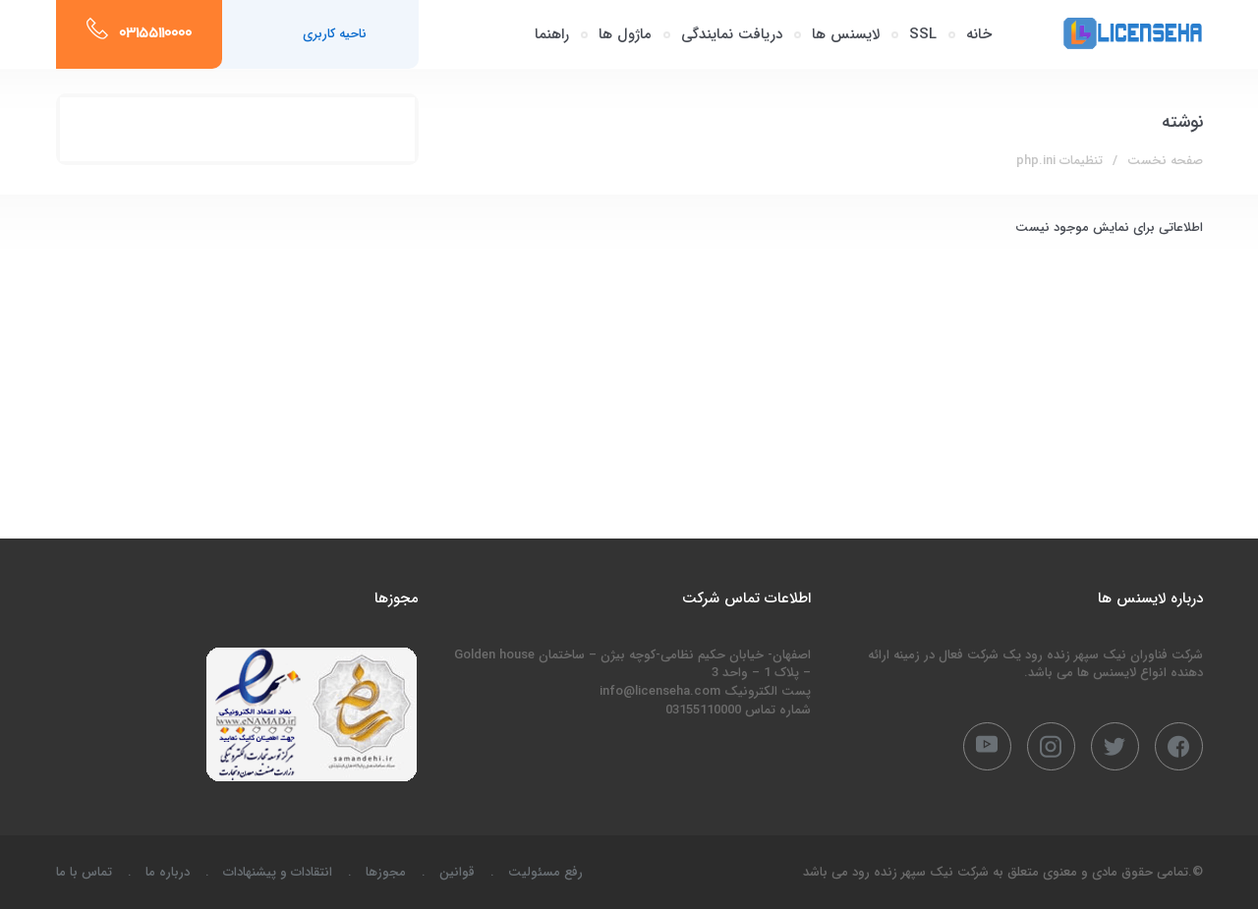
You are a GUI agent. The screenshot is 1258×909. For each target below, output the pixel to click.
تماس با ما (84, 872)
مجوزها (386, 872)
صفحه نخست (1165, 160)
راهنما (552, 34)
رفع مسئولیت (545, 872)
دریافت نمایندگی (731, 34)
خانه (979, 34)
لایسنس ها (846, 34)
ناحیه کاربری (335, 34)
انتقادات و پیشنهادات (277, 872)
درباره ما (167, 872)
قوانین (457, 872)
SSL (923, 34)
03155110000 (155, 34)
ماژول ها (625, 34)
